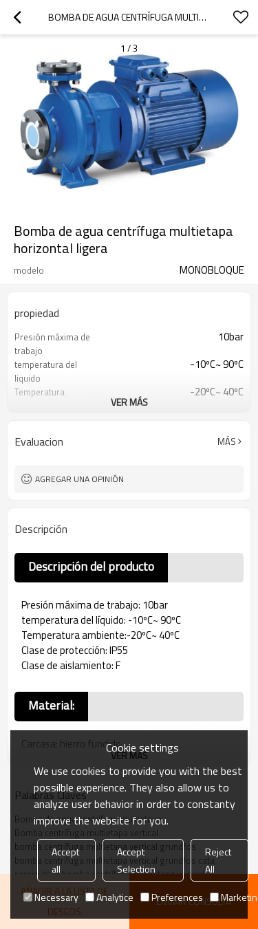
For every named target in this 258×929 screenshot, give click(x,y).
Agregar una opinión (79, 478)
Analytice (109, 897)
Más (226, 441)
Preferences (171, 897)
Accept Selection (136, 860)
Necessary (50, 897)
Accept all (65, 860)
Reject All (218, 860)
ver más (129, 402)
